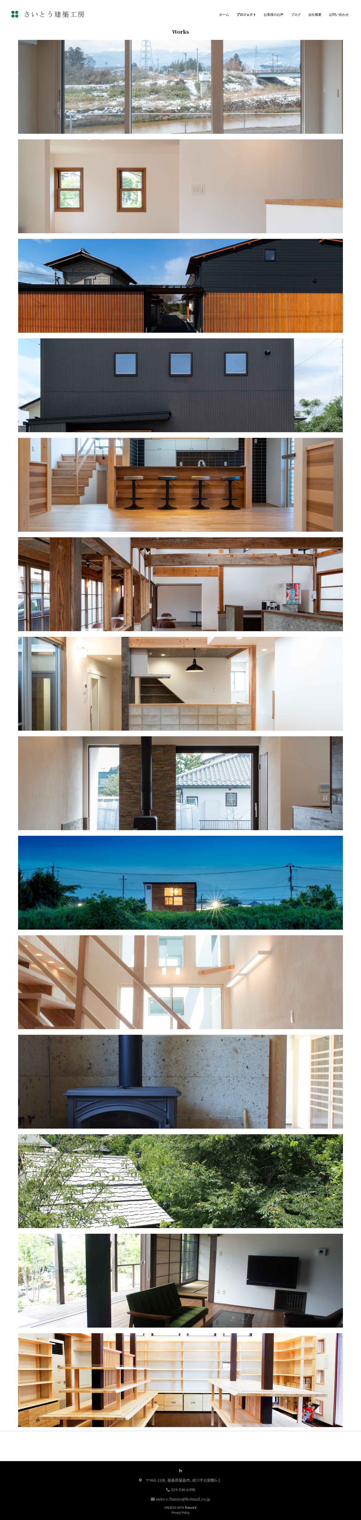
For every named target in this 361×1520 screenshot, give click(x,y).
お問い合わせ (339, 14)
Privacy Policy (180, 1512)
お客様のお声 (273, 14)
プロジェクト (246, 14)
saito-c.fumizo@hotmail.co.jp (183, 1499)
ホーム (224, 14)
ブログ (296, 14)
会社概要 (315, 14)
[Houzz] (180, 1470)
